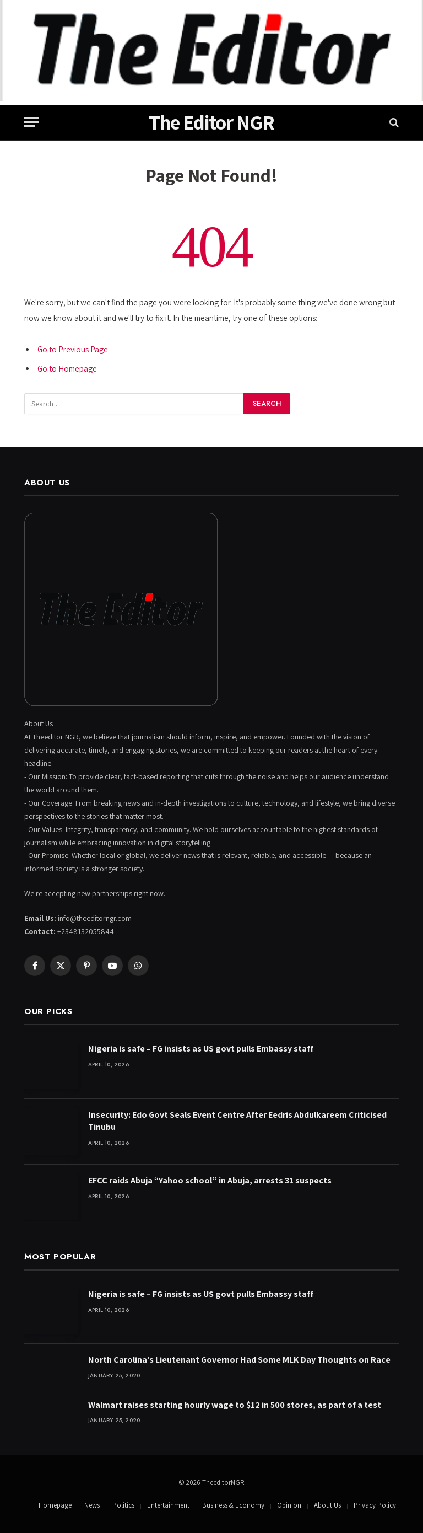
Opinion (289, 1505)
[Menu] (31, 122)
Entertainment (168, 1505)
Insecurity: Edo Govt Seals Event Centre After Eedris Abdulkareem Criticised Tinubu (237, 1121)
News (92, 1505)
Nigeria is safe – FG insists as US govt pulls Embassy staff (200, 1048)
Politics (123, 1505)
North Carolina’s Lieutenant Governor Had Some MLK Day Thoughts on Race (239, 1359)
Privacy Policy (375, 1505)
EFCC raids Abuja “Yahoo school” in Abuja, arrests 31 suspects (210, 1180)
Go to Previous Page (72, 349)
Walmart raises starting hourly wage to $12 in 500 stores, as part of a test (234, 1405)
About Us (327, 1505)
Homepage (55, 1505)
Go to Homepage (67, 368)
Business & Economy (233, 1505)
